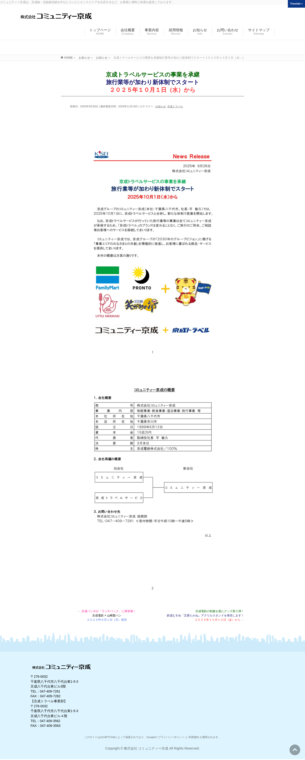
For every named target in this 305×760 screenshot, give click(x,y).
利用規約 (193, 737)
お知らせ (160, 106)
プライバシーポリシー (171, 737)
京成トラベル (175, 106)
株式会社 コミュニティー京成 (146, 748)
